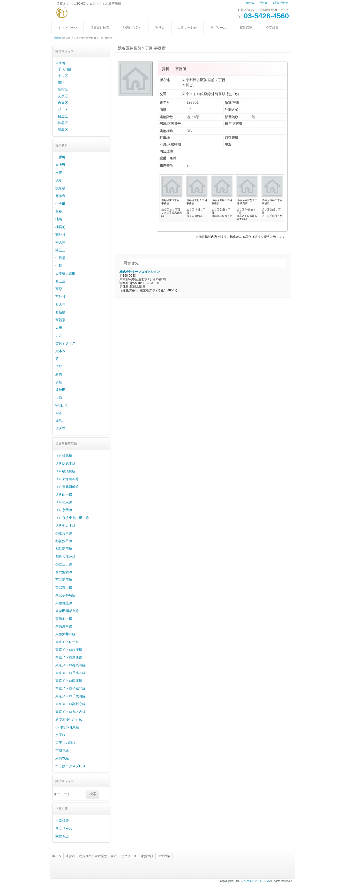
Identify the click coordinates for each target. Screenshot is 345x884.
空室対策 (272, 27)
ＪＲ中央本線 (65, 525)
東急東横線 (63, 626)
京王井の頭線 (65, 743)
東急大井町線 (65, 634)
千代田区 (64, 69)
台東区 (63, 103)
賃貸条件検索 (100, 27)
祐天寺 (60, 428)
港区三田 (62, 250)
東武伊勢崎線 (65, 595)
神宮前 (60, 227)
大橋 (58, 328)
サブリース (218, 27)
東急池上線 (63, 619)
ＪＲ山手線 (63, 494)
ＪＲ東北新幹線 (67, 487)
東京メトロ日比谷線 (70, 673)
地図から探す (132, 27)
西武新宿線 (63, 580)
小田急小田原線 (67, 727)
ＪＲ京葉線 (63, 510)
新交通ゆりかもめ (68, 719)
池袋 (58, 219)
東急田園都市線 (67, 611)
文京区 (63, 96)
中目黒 (60, 258)
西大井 (60, 304)
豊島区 (63, 130)
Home (57, 37)
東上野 (60, 165)
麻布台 (60, 196)
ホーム (250, 2)
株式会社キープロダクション (139, 272)
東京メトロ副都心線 (70, 704)
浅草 (58, 180)
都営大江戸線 (65, 556)
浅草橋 (60, 188)
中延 (58, 266)
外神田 (60, 390)
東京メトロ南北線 (68, 681)
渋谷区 (63, 123)
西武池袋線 (63, 572)
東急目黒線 (63, 603)
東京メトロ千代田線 (70, 696)
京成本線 (62, 750)
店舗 (58, 382)
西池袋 (60, 297)
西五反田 (62, 281)
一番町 (60, 157)
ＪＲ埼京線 (63, 502)
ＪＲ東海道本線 (67, 479)
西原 (58, 289)
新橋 (58, 374)
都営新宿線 (63, 549)
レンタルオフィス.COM (255, 881)
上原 (58, 397)
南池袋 (60, 235)
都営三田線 (63, 564)
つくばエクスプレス (70, 766)
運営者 (263, 2)
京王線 (60, 735)
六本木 (60, 351)
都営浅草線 (63, 541)
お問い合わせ (280, 2)
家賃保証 (246, 27)
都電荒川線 (63, 533)
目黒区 (63, 116)
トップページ (67, 27)
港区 (61, 83)
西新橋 (60, 312)
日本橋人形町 (65, 273)
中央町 (60, 204)
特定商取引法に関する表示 (98, 856)
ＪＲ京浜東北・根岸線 (72, 518)
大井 (58, 335)
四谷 (58, 413)
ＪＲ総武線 (63, 456)
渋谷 (58, 366)
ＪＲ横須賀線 (65, 471)
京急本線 (62, 758)
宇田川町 (62, 405)
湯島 (58, 421)
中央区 (63, 76)
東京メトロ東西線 (68, 657)
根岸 (58, 173)
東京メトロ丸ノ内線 (70, 712)
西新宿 (60, 320)
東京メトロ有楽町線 (70, 665)
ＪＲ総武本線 (65, 463)
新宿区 (63, 89)
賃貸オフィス (65, 343)
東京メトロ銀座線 (68, 650)
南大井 (60, 242)
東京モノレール (67, 642)
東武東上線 (63, 588)
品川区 (63, 109)
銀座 (58, 211)
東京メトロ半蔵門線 (70, 688)
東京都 (60, 63)
